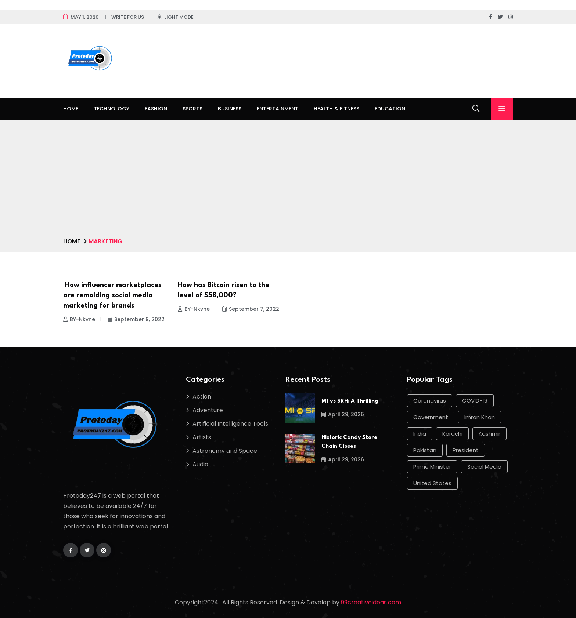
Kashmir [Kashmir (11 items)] (489, 433)
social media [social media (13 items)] (484, 466)
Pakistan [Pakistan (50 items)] (424, 450)
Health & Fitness (336, 108)
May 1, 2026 (84, 17)
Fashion (156, 108)
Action (201, 396)
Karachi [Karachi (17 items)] (452, 433)
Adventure (207, 410)
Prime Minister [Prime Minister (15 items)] (432, 466)
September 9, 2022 (136, 319)
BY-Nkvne (79, 319)
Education (390, 108)
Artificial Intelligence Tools (230, 424)
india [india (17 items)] (419, 433)
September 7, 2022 (250, 309)
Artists (201, 437)
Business (229, 108)
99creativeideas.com (371, 602)
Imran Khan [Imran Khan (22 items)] (479, 417)
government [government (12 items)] (430, 417)
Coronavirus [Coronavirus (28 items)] (429, 400)
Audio (200, 464)
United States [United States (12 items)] (432, 483)
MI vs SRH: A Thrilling (349, 401)
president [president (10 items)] (466, 450)
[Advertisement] (288, 181)
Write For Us (127, 17)
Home (70, 108)
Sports (192, 108)
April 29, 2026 (342, 414)
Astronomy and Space (224, 451)
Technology (111, 108)
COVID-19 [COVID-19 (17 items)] (474, 400)
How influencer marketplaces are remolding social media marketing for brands (112, 295)
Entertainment (277, 108)
